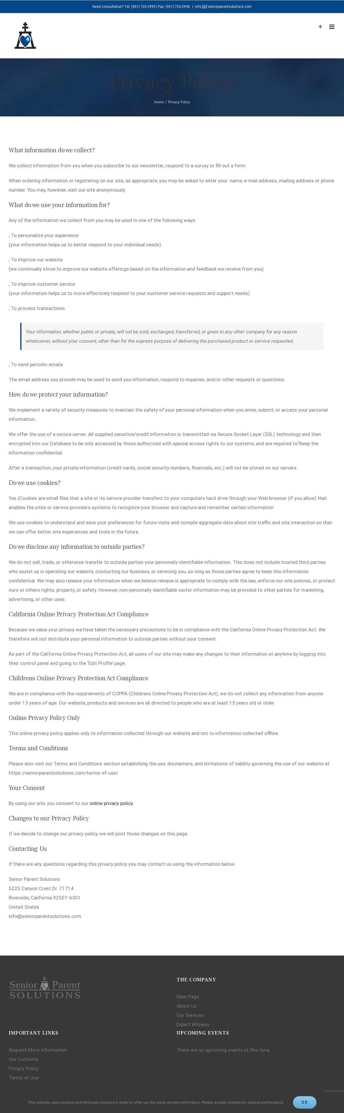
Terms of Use (24, 1078)
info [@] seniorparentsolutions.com (222, 7)
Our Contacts (23, 1059)
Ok (304, 1102)
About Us (185, 1006)
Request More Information (38, 1050)
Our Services (189, 1015)
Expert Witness (191, 1024)
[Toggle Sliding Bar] (318, 27)
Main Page (186, 997)
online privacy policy (111, 803)
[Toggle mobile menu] (330, 27)
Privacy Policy (24, 1068)
